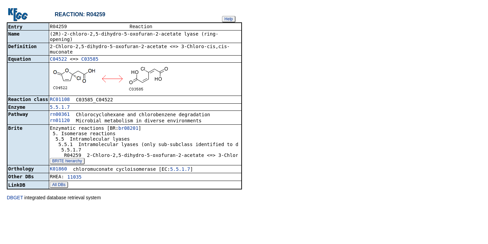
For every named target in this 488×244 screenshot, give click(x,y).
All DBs (58, 185)
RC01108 (60, 100)
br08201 (128, 128)
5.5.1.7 (60, 107)
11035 (74, 177)
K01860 (58, 169)
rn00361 (60, 115)
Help (228, 19)
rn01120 (60, 121)
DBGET (15, 198)
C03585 (90, 59)
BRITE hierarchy (67, 161)
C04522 (58, 59)
